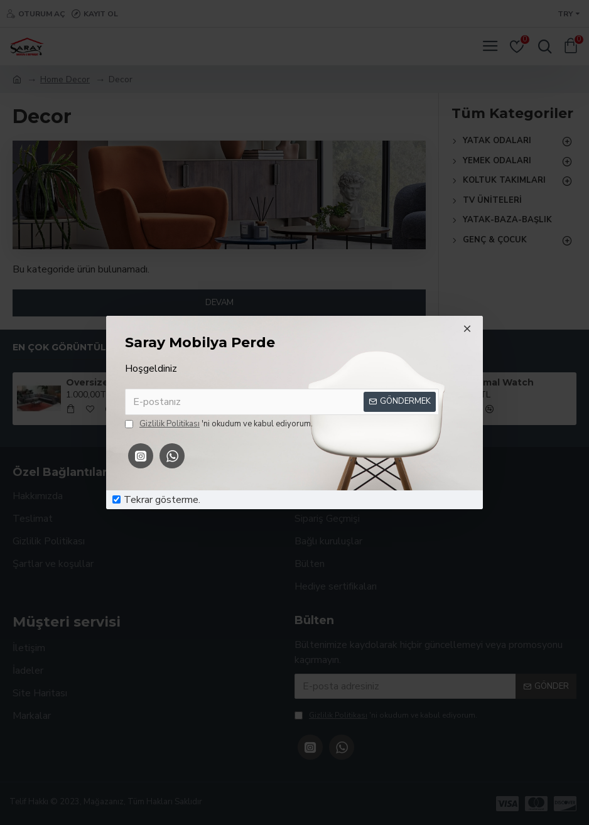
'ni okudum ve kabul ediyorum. (219, 424)
